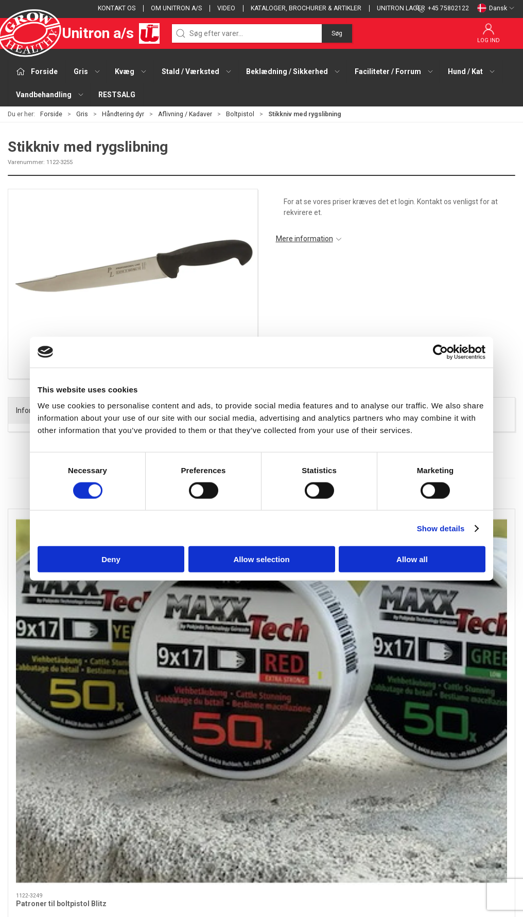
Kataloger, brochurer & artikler (306, 8)
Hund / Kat (201, 838)
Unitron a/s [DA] (84, 33)
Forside (51, 114)
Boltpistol (240, 114)
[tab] (254, 668)
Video (226, 8)
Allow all (412, 559)
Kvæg (193, 780)
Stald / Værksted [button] (197, 71)
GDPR (367, 809)
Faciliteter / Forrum (215, 823)
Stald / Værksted (211, 794)
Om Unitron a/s (176, 8)
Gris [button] (87, 71)
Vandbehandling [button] (50, 95)
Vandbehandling (210, 853)
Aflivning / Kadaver (185, 114)
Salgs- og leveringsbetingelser (407, 780)
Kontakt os (116, 8)
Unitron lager (401, 8)
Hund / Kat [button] (472, 71)
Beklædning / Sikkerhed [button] (293, 71)
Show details (441, 528)
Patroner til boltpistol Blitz (61, 613)
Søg (337, 33)
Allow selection (261, 559)
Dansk (496, 8)
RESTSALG (116, 95)
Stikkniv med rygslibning (445, 613)
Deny (110, 559)
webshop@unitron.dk (42, 797)
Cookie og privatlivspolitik (399, 794)
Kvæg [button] (131, 71)
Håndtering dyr (123, 114)
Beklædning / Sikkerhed (222, 809)
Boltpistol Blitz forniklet (185, 613)
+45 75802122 (31, 786)
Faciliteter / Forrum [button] (394, 71)
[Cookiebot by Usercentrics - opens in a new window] (440, 351)
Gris (82, 114)
